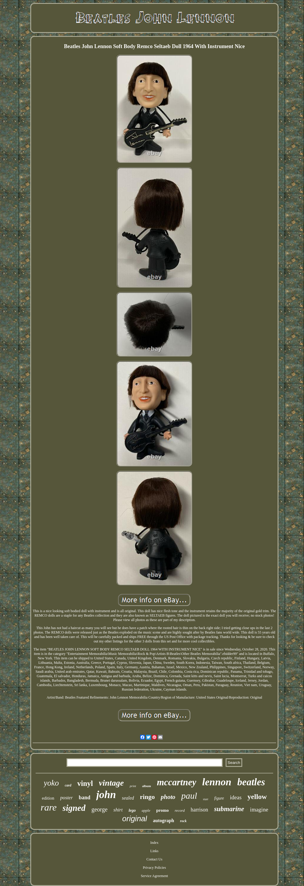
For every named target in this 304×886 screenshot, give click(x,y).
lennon (216, 781)
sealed (128, 797)
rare (49, 807)
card (68, 785)
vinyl (85, 783)
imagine (259, 809)
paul (189, 795)
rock (183, 821)
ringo (147, 796)
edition (48, 798)
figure (219, 798)
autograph (163, 820)
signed (74, 808)
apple (146, 810)
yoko (51, 782)
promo (162, 810)
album (146, 786)
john (106, 794)
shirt (118, 810)
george (99, 809)
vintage (111, 782)
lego (132, 810)
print (133, 786)
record (180, 810)
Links (154, 851)
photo (168, 796)
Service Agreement (154, 876)
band (84, 797)
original (134, 818)
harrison (199, 810)
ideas (236, 797)
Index (154, 843)
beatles (251, 782)
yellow (257, 796)
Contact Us (154, 859)
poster (66, 797)
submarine (229, 809)
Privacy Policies (154, 868)
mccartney (176, 782)
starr (205, 799)
